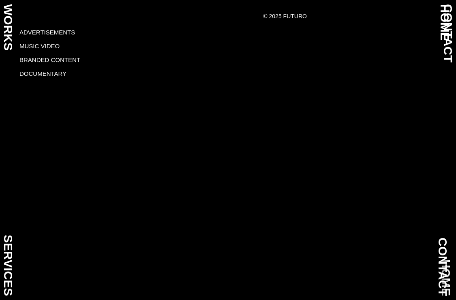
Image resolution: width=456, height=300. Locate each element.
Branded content (49, 59)
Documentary (42, 73)
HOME (445, 22)
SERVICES (8, 265)
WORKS (8, 27)
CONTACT (443, 267)
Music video (39, 46)
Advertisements (47, 32)
